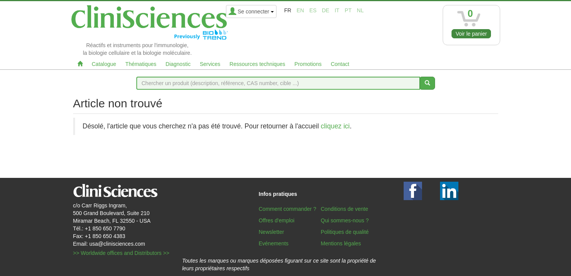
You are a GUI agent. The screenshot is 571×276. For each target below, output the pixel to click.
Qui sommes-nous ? (345, 220)
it (337, 10)
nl (360, 10)
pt (348, 10)
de (325, 10)
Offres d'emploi (276, 220)
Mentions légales (341, 243)
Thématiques (140, 64)
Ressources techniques (257, 64)
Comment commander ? (287, 209)
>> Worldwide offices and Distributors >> (121, 253)
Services (210, 64)
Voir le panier (471, 34)
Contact (340, 64)
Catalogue (104, 64)
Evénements (274, 243)
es (313, 10)
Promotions (308, 64)
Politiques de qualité (345, 232)
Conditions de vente (344, 209)
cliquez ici (335, 126)
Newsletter (271, 232)
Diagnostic (177, 64)
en (300, 10)
